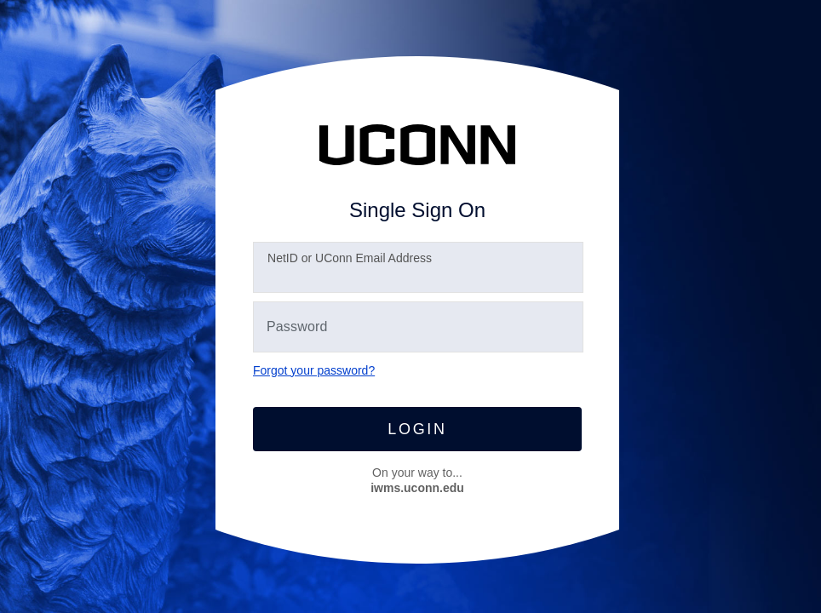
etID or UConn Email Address (349, 258)
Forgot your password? (314, 370)
